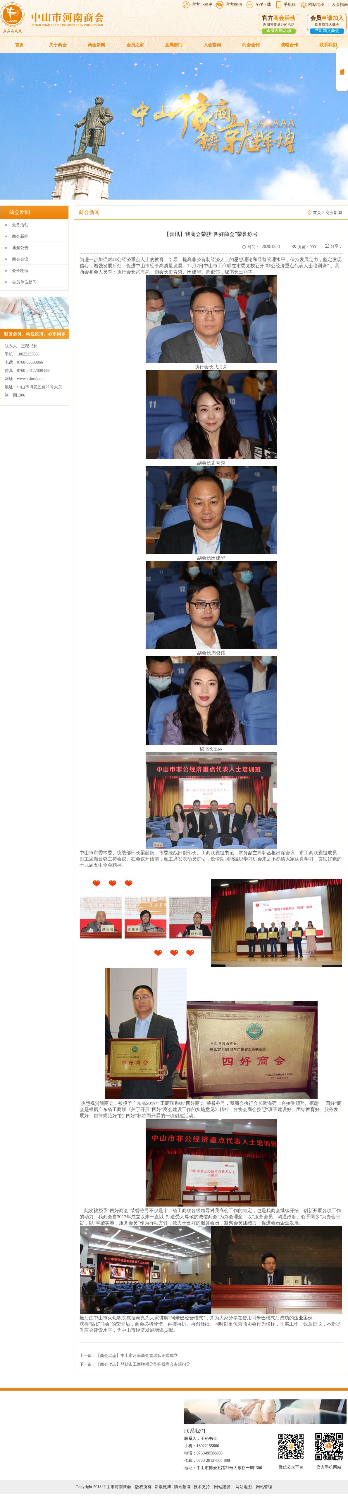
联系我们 (328, 44)
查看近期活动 (278, 30)
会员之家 (135, 44)
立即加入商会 (327, 30)
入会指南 (340, 4)
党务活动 (20, 225)
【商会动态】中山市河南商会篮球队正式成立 (137, 1355)
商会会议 (20, 259)
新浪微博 (163, 1487)
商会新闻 (96, 44)
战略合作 (289, 44)
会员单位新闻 (24, 282)
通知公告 (20, 248)
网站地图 (316, 4)
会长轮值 (20, 270)
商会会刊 (251, 44)
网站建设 (222, 1487)
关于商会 (58, 44)
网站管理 (264, 1487)
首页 (19, 44)
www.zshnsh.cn (30, 379)
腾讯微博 (182, 1487)
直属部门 (173, 44)
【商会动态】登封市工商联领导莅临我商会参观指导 (143, 1364)
